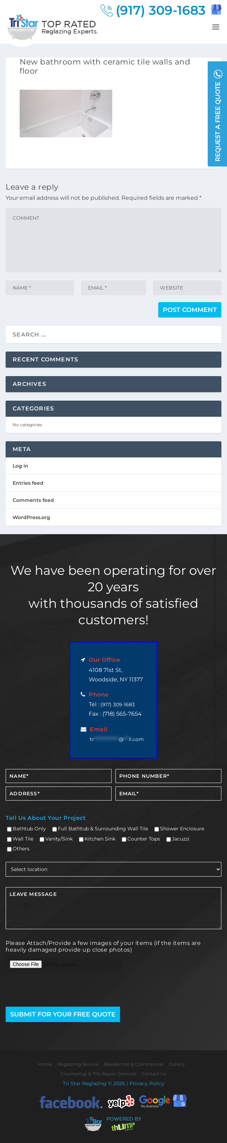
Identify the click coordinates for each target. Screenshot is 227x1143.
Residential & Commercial (133, 1064)
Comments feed (33, 500)
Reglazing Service (78, 1064)
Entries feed (28, 483)
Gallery (177, 1064)
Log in (20, 466)
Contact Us (153, 1073)
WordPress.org (31, 517)
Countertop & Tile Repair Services (98, 1073)
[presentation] (47, 989)
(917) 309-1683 (161, 10)
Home (45, 1064)
